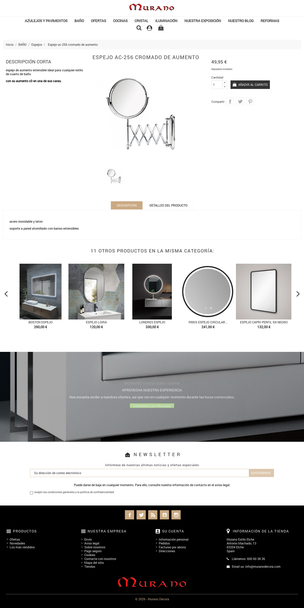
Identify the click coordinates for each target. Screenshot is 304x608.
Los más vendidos (22, 547)
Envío (88, 539)
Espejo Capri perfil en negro (264, 322)
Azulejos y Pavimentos (46, 20)
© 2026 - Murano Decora (152, 599)
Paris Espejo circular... (208, 322)
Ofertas (15, 539)
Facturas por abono (172, 547)
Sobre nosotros (94, 547)
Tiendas (89, 566)
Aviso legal (91, 543)
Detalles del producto (168, 205)
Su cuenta (173, 531)
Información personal (173, 539)
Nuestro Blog (241, 20)
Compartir (230, 101)
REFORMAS (270, 20)
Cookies (89, 555)
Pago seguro (93, 551)
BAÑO (79, 20)
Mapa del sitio (94, 563)
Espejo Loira (96, 322)
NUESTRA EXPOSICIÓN (202, 20)
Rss (152, 514)
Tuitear (240, 101)
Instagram (176, 514)
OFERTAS (98, 20)
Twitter (141, 514)
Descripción (127, 205)
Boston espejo (40, 322)
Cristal (141, 20)
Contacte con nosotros (100, 559)
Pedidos (164, 543)
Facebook (129, 514)
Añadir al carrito (253, 85)
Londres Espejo (152, 322)
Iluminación (166, 20)
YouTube (164, 514)
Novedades (17, 543)
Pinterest (250, 101)
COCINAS (120, 20)
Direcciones (167, 551)
